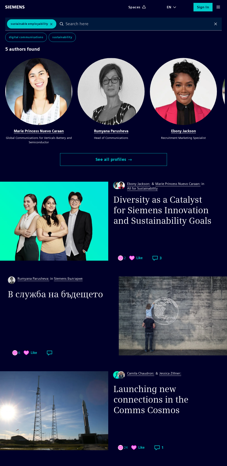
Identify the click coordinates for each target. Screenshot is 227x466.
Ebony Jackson (183, 131)
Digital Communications (26, 37)
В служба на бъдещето (55, 294)
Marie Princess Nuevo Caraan (39, 131)
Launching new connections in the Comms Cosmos (151, 399)
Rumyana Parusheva (111, 131)
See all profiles (114, 159)
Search (61, 23)
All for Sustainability (142, 188)
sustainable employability (29, 23)
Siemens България (68, 278)
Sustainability (62, 37)
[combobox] (138, 24)
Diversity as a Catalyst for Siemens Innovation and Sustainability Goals (162, 210)
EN (169, 7)
